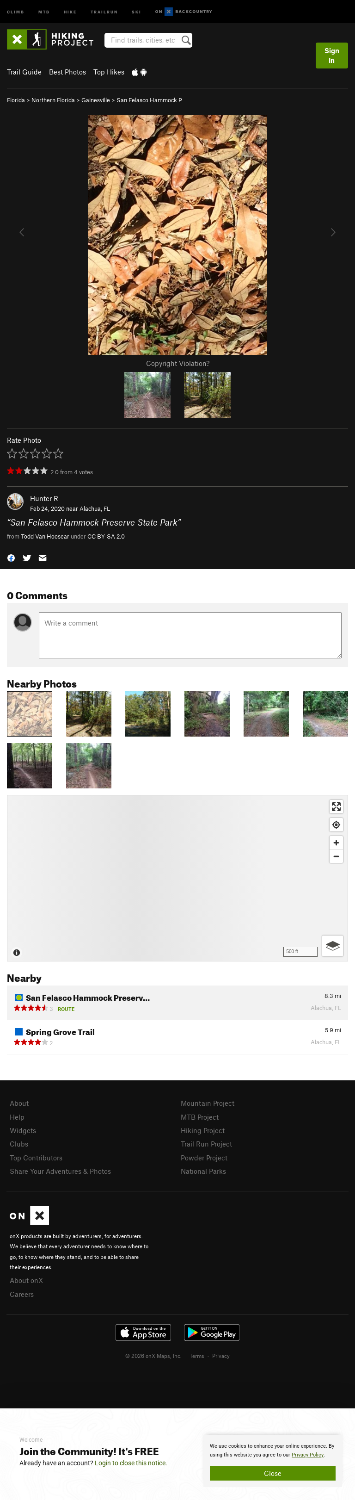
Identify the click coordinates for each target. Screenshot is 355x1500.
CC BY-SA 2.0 (106, 536)
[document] (273, 1461)
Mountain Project (207, 1103)
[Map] (177, 878)
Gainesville (95, 100)
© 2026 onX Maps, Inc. (153, 1355)
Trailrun (104, 11)
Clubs (19, 1144)
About (19, 1103)
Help (17, 1117)
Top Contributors (36, 1157)
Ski (136, 11)
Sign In (331, 55)
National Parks (203, 1171)
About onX (26, 1280)
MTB (44, 11)
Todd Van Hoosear (45, 536)
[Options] (332, 946)
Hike (70, 11)
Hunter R (44, 498)
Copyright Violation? (177, 363)
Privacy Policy (308, 1455)
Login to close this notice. (131, 1463)
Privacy (221, 1355)
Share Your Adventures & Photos (60, 1171)
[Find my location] (336, 824)
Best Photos (67, 72)
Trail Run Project (206, 1144)
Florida (16, 100)
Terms (197, 1355)
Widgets (23, 1130)
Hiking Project (203, 1130)
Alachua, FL (95, 508)
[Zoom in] (336, 842)
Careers (22, 1294)
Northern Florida (53, 100)
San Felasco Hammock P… (151, 100)
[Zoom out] (336, 856)
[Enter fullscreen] (336, 806)
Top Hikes (108, 72)
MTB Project (200, 1117)
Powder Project (204, 1157)
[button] (11, 557)
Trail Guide (24, 72)
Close (273, 1473)
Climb (15, 11)
